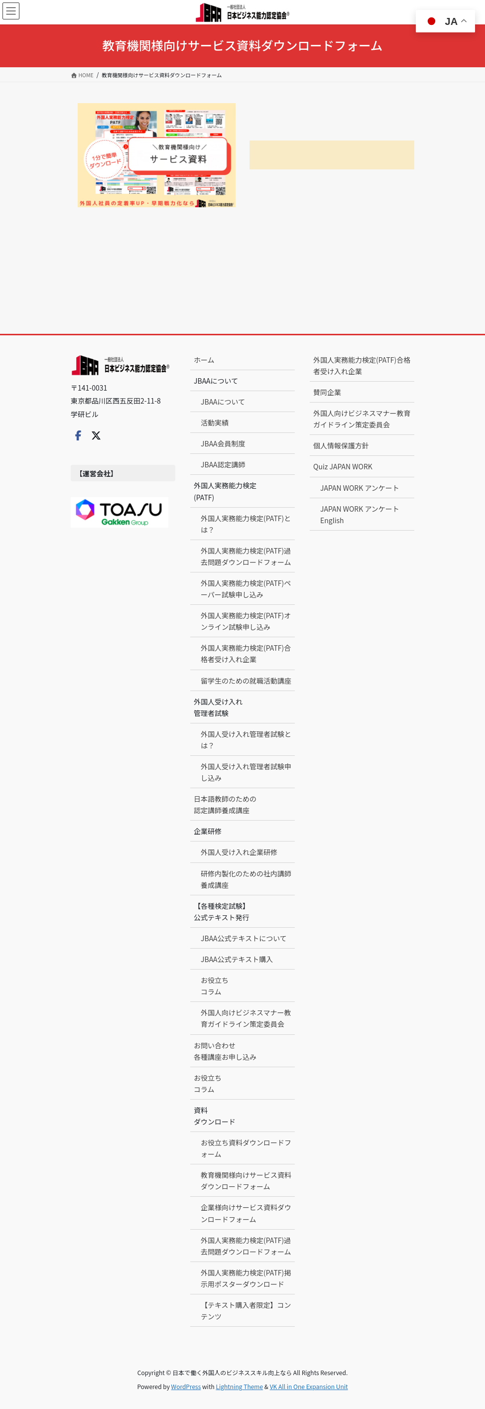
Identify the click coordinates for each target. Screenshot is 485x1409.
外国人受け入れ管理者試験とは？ (246, 739)
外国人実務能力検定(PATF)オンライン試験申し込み (246, 621)
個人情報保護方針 (341, 445)
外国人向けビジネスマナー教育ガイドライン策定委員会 (246, 1018)
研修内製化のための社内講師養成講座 (246, 879)
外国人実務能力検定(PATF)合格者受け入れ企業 (246, 653)
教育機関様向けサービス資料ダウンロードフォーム (246, 1180)
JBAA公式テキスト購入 (237, 959)
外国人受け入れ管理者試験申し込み (246, 772)
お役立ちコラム (215, 985)
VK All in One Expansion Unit (309, 1386)
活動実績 (215, 422)
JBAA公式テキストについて (244, 938)
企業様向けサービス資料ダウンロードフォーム (246, 1213)
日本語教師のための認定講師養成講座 (225, 804)
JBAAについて (216, 381)
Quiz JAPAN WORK (342, 466)
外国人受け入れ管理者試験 (218, 707)
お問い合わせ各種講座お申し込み (225, 1051)
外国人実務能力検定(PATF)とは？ (246, 524)
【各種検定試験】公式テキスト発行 (221, 911)
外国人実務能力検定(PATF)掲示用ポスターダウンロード (246, 1278)
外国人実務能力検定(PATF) (225, 491)
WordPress (186, 1386)
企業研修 (208, 831)
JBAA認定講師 (223, 464)
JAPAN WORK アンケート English (359, 514)
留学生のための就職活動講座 (246, 681)
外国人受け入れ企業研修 (239, 852)
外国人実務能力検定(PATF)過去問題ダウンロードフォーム (246, 556)
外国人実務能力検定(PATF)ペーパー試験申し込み (246, 588)
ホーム (204, 360)
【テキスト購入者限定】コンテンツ (246, 1310)
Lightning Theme (239, 1386)
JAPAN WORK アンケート (359, 488)
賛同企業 (327, 392)
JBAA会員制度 (223, 443)
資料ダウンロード (215, 1116)
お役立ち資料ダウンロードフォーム (246, 1148)
